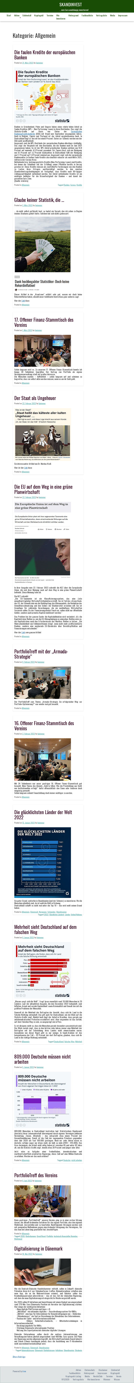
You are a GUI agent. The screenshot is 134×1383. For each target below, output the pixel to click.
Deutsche (66, 1160)
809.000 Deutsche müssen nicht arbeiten (42, 1059)
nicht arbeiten (76, 1160)
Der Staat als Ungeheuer (35, 397)
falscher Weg (69, 1041)
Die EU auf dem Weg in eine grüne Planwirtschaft (43, 489)
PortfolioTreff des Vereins (35, 1175)
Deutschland (59, 1041)
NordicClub (97, 1376)
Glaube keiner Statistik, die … (39, 199)
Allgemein (25, 185)
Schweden (51, 911)
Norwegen (43, 911)
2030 (22, 1236)
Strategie (78, 1350)
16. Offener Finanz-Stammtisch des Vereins (44, 725)
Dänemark (34, 911)
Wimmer (106, 1379)
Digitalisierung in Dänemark (38, 1248)
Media (112, 15)
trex (24, 1371)
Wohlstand (18, 1238)
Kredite (79, 185)
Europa (73, 185)
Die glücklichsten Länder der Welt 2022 (43, 814)
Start (9, 15)
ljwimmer (39, 62)
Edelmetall (26, 15)
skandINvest (70, 4)
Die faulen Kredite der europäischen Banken (44, 55)
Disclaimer (103, 1370)
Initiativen (59, 1350)
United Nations (76, 914)
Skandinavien (61, 911)
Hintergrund (73, 15)
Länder (67, 914)
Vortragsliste (101, 15)
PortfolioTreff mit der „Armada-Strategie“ (41, 654)
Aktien (16, 15)
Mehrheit (78, 1041)
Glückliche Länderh (56, 914)
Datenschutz (90, 1370)
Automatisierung (28, 1350)
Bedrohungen (31, 1236)
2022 (46, 914)
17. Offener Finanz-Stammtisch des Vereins (43, 322)
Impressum (122, 15)
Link (23, 300)
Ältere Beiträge (19, 1356)
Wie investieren (60, 17)
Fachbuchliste (87, 15)
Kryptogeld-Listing (73, 1376)
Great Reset (41, 1236)
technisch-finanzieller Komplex (65, 1236)
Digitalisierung (49, 1350)
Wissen (117, 1379)
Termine (50, 15)
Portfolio (50, 1236)
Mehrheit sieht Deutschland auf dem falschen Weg (45, 929)
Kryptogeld (38, 15)
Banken (67, 185)
